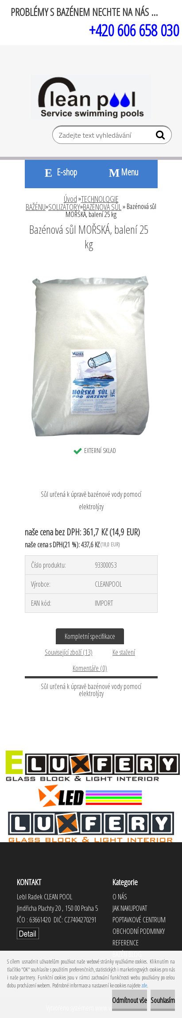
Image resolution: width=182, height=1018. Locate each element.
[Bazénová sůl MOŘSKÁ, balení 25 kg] (91, 268)
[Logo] (91, 97)
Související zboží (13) (69, 652)
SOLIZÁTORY (64, 206)
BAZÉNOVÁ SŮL (102, 206)
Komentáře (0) (90, 668)
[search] (161, 137)
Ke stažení (123, 652)
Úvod (70, 199)
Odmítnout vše (129, 1000)
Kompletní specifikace (90, 636)
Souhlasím (163, 1000)
